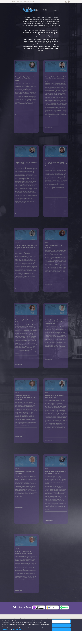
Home (13, 1)
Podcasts (19, 1)
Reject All (61, 625)
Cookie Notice (33, 618)
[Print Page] (69, 2)
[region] (41, 625)
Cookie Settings (61, 621)
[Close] (79, 625)
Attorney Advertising (43, 618)
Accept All (61, 629)
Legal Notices (16, 618)
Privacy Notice (24, 618)
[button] (66, 2)
